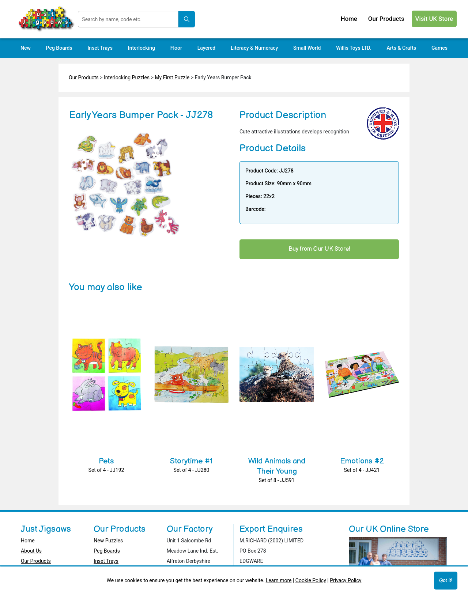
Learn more (279, 580)
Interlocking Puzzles (127, 77)
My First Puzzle (172, 77)
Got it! (445, 580)
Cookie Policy (310, 580)
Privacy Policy (345, 580)
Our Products (84, 77)
